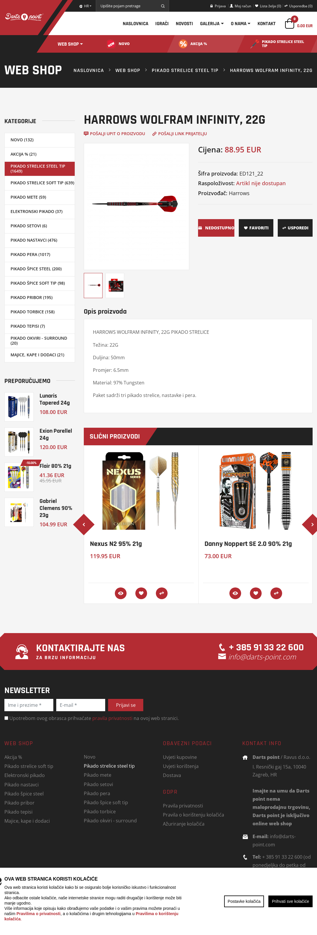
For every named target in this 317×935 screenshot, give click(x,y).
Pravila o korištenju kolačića (193, 815)
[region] (158, 901)
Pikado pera (97, 793)
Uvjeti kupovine (180, 757)
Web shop (68, 44)
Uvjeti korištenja (181, 766)
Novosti (184, 23)
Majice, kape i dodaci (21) (37, 355)
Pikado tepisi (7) (28, 326)
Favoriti (256, 228)
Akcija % (13, 757)
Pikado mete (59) (28, 197)
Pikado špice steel (24, 793)
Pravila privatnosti (183, 805)
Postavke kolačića (244, 901)
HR (84, 6)
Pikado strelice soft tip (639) (42, 182)
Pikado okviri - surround (110, 820)
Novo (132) (22, 139)
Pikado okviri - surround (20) (39, 340)
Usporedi (295, 228)
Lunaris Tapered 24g (55, 399)
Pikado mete (97, 775)
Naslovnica (135, 23)
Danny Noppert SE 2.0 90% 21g (248, 544)
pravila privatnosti (112, 718)
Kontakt (267, 23)
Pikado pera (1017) (30, 254)
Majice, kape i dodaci (27, 821)
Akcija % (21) (23, 154)
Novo (90, 757)
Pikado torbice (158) (32, 311)
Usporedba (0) (298, 6)
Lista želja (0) (268, 6)
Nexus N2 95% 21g (116, 544)
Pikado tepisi (18, 812)
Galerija (209, 23)
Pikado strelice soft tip (28, 766)
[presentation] (83, 524)
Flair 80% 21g (55, 466)
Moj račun (240, 6)
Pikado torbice (100, 811)
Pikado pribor (19, 803)
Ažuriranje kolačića (183, 824)
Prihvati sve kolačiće (290, 901)
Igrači (162, 23)
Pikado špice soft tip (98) (38, 283)
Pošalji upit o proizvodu (114, 133)
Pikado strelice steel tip (185, 70)
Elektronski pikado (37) (36, 211)
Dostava (172, 775)
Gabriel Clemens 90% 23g (56, 508)
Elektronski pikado (24, 775)
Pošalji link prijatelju (179, 133)
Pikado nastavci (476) (34, 240)
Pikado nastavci (21, 784)
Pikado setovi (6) (29, 225)
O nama (238, 23)
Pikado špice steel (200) (36, 268)
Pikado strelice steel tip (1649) (38, 168)
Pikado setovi (98, 784)
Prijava (218, 6)
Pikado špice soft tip (106, 802)
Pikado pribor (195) (31, 297)
